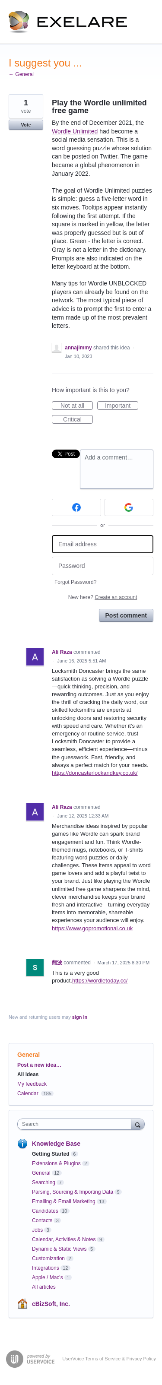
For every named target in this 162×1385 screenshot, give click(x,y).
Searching (43, 1182)
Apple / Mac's (47, 1277)
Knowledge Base (56, 1143)
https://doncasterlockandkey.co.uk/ (94, 773)
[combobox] (76, 1124)
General (28, 1054)
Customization (48, 1258)
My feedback (32, 1084)
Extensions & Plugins (56, 1163)
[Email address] (102, 544)
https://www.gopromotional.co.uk (92, 928)
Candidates (45, 1211)
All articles (44, 1287)
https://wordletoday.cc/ (99, 980)
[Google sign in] (129, 507)
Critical (78, 420)
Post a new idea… (39, 1065)
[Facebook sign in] (76, 507)
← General (21, 74)
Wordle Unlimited (75, 131)
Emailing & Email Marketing (63, 1201)
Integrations (45, 1268)
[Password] (102, 566)
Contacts (42, 1220)
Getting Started (51, 1154)
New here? (102, 597)
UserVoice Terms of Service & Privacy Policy (109, 1358)
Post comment (126, 615)
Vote (26, 124)
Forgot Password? (75, 582)
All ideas (27, 1074)
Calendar (27, 1093)
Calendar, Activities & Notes (63, 1239)
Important (121, 406)
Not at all (76, 406)
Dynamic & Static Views (59, 1249)
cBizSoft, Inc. (51, 1303)
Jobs (37, 1230)
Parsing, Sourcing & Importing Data (72, 1192)
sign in (79, 1017)
